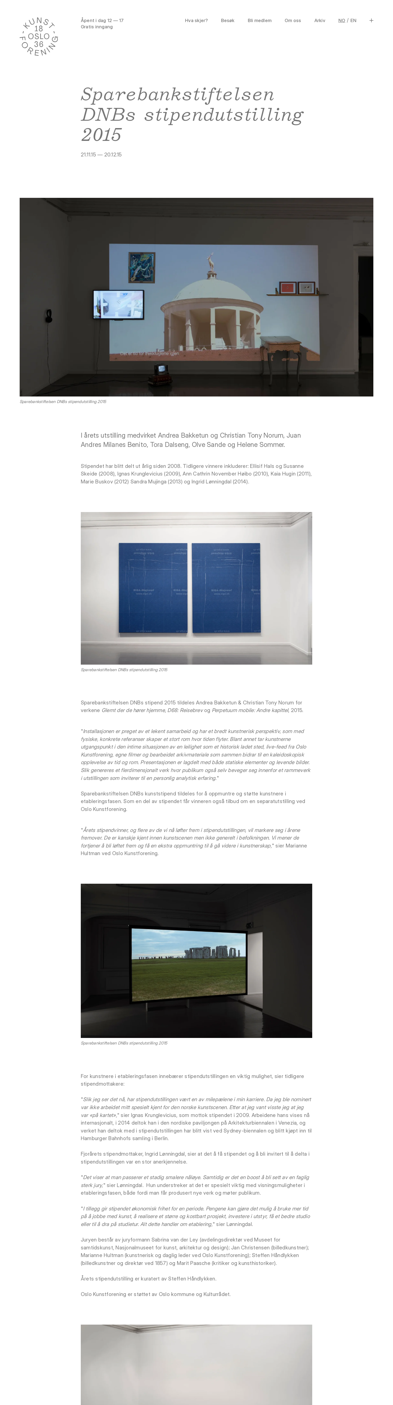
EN (353, 20)
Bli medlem (260, 20)
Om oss (293, 20)
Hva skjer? (196, 20)
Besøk (228, 20)
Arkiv (319, 20)
